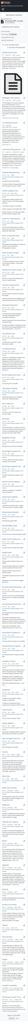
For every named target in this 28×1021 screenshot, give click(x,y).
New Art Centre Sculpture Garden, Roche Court (12, 482)
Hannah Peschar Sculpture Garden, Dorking (12, 646)
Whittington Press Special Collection (12, 98)
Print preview (6, 31)
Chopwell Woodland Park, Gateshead (12, 172)
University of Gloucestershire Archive (12, 149)
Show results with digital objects (16, 47)
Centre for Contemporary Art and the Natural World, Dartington (12, 219)
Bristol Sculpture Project (10, 253)
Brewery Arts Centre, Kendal (12, 270)
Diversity (5, 889)
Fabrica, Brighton (8, 723)
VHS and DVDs (7, 937)
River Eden (5, 419)
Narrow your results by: (14, 15)
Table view (12, 34)
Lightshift (5, 865)
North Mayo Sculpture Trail (11, 466)
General (5, 752)
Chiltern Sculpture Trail (10, 191)
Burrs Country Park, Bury (10, 236)
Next (17, 1018)
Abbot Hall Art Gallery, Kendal (12, 539)
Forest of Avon (7, 710)
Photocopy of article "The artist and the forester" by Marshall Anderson (12, 997)
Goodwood (6, 690)
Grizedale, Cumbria (8, 661)
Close (10, 19)
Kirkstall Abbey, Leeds (9, 526)
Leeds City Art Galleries (10, 497)
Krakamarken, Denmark (10, 512)
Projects (5, 925)
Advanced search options (11, 27)
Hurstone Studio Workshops (12, 587)
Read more (12, 68)
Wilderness (6, 805)
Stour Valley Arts (8, 404)
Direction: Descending (7, 40)
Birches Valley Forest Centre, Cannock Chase (12, 375)
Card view (5, 34)
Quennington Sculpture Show (12, 451)
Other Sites (6, 776)
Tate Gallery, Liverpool (9, 388)
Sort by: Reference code (8, 37)
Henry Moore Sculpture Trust (12, 632)
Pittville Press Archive (9, 52)
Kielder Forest (7, 552)
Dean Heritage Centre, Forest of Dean (12, 738)
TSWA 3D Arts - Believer (10, 822)
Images (4, 959)
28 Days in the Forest (9, 905)
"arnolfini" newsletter (9, 985)
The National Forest (9, 349)
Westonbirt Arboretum (10, 305)
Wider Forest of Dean (9, 788)
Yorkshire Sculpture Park (10, 285)
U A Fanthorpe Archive (10, 123)
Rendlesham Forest (8, 438)
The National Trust (8, 333)
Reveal (4, 841)
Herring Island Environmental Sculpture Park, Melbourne (12, 604)
